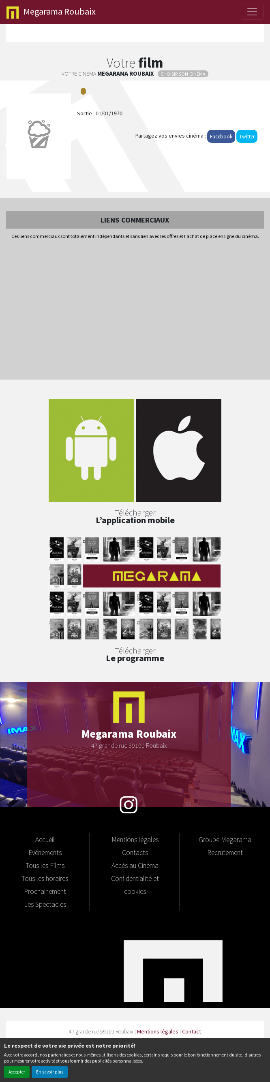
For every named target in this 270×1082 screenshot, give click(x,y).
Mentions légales (135, 839)
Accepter (17, 1072)
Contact (191, 1031)
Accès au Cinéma (135, 865)
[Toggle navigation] (252, 12)
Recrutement (225, 852)
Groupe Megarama (225, 839)
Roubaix (51, 12)
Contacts (135, 852)
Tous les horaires (44, 878)
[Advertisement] (135, 310)
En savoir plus (49, 1072)
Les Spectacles (45, 904)
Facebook (221, 136)
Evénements (45, 852)
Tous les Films (45, 865)
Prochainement (45, 891)
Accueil (45, 839)
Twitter (247, 136)
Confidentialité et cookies (135, 884)
